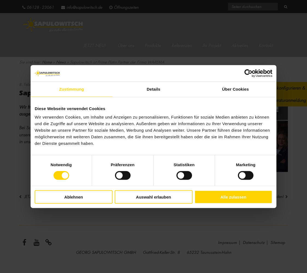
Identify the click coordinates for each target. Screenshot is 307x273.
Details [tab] (153, 89)
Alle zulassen (233, 197)
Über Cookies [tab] (235, 89)
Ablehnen (73, 197)
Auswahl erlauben (153, 197)
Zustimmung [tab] (71, 89)
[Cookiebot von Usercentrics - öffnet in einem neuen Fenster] (248, 73)
